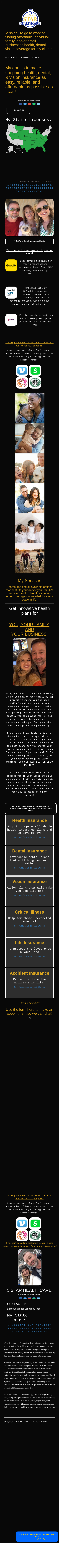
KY (47, 184)
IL (31, 184)
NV (31, 188)
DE (19, 184)
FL (23, 184)
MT (23, 188)
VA (29, 191)
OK (43, 188)
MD (7, 188)
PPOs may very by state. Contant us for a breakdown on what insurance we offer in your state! (31, 808)
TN (17, 191)
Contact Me (18, 110)
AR (11, 184)
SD (51, 188)
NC (35, 188)
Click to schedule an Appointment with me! (36, 1536)
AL (7, 184)
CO (15, 184)
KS (43, 184)
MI (11, 188)
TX (21, 191)
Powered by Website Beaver (37, 181)
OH (39, 188)
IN (35, 184)
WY (41, 191)
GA (27, 184)
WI (37, 191)
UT (25, 191)
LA (51, 184)
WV (33, 191)
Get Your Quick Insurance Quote (29, 241)
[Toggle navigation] (1, 2)
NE (27, 188)
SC (47, 188)
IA (39, 184)
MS (15, 188)
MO (19, 188)
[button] (20, 104)
